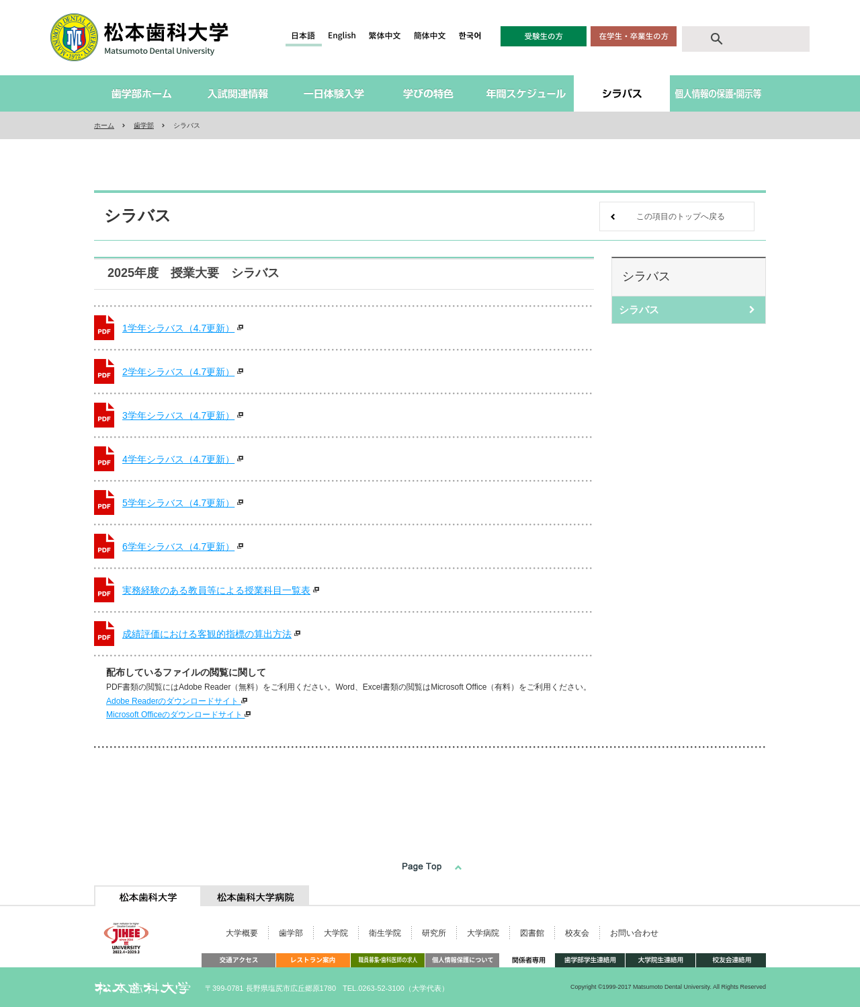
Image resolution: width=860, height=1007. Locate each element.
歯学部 (144, 125)
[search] (758, 39)
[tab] (148, 895)
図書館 (532, 933)
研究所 (434, 933)
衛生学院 (385, 933)
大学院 (336, 933)
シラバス (639, 309)
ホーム (104, 125)
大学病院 (483, 933)
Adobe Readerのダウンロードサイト (176, 701)
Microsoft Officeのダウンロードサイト (178, 714)
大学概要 (242, 933)
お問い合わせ (634, 933)
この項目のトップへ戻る (680, 216)
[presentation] (148, 895)
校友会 (577, 933)
